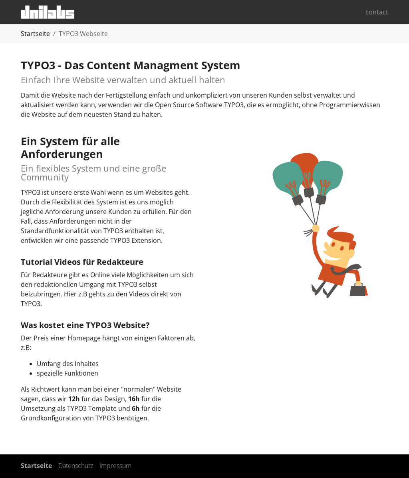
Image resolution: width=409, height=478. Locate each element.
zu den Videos (128, 294)
